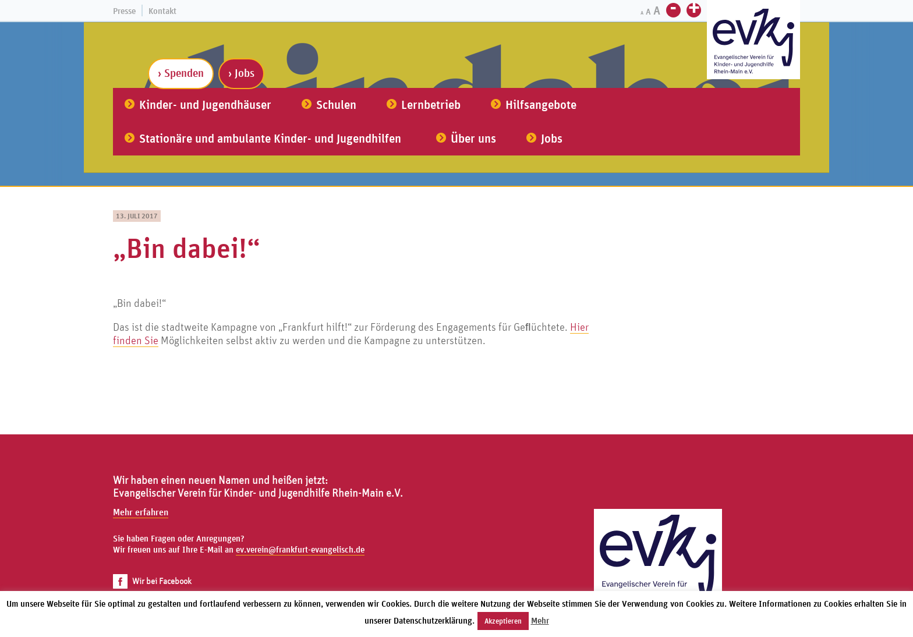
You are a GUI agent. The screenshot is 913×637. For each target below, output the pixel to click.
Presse (124, 10)
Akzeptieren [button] (503, 621)
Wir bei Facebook (152, 580)
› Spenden (181, 72)
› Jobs (241, 72)
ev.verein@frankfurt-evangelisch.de (300, 549)
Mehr (540, 620)
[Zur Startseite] (753, 41)
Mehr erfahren (140, 512)
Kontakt (162, 10)
